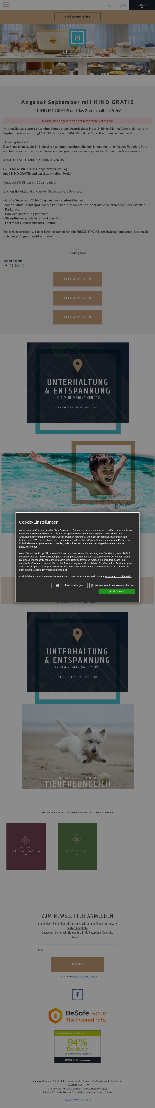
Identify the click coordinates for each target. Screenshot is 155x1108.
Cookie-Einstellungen (69, 585)
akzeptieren (117, 591)
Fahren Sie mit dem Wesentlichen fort (112, 585)
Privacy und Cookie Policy (118, 576)
